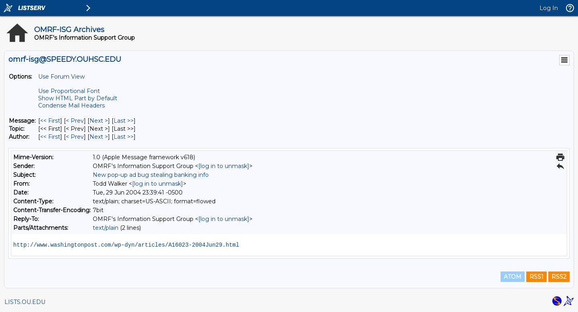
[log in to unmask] (223, 166)
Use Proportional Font (69, 91)
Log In (548, 8)
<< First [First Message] (50, 120)
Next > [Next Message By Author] (99, 136)
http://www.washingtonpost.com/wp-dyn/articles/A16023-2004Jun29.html (126, 245)
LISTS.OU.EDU (24, 302)
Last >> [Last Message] (124, 120)
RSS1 (536, 276)
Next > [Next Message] (99, 120)
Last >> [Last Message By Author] (124, 136)
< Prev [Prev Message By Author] (75, 136)
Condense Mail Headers (71, 105)
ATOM (512, 276)
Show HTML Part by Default (77, 98)
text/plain (105, 227)
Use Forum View (61, 76)
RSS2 (559, 276)
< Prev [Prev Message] (75, 120)
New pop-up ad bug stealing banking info (151, 174)
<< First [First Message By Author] (50, 136)
